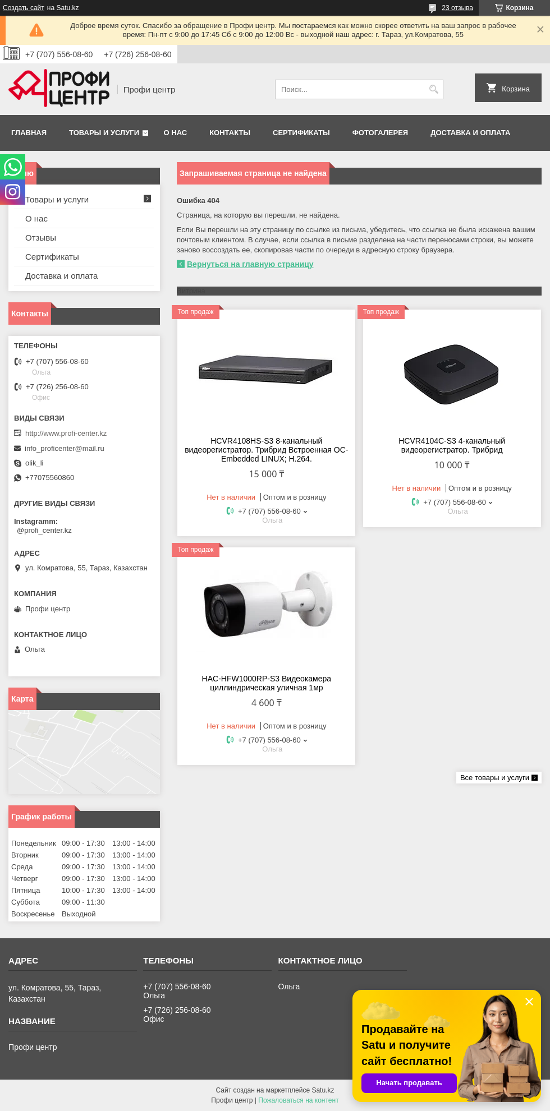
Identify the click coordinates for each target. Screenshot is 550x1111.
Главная (29, 132)
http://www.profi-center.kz (66, 433)
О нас (175, 132)
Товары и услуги (104, 132)
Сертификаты (301, 132)
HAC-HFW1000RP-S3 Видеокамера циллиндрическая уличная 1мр (266, 683)
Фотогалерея (380, 132)
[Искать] (433, 89)
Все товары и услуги (494, 777)
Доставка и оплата (470, 132)
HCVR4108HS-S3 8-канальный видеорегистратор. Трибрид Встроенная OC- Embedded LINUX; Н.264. (266, 449)
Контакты (229, 132)
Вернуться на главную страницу (250, 264)
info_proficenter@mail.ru (64, 448)
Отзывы (40, 237)
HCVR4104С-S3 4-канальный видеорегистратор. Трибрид (451, 445)
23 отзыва (457, 8)
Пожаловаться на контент (298, 1100)
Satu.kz (322, 1090)
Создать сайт (23, 8)
